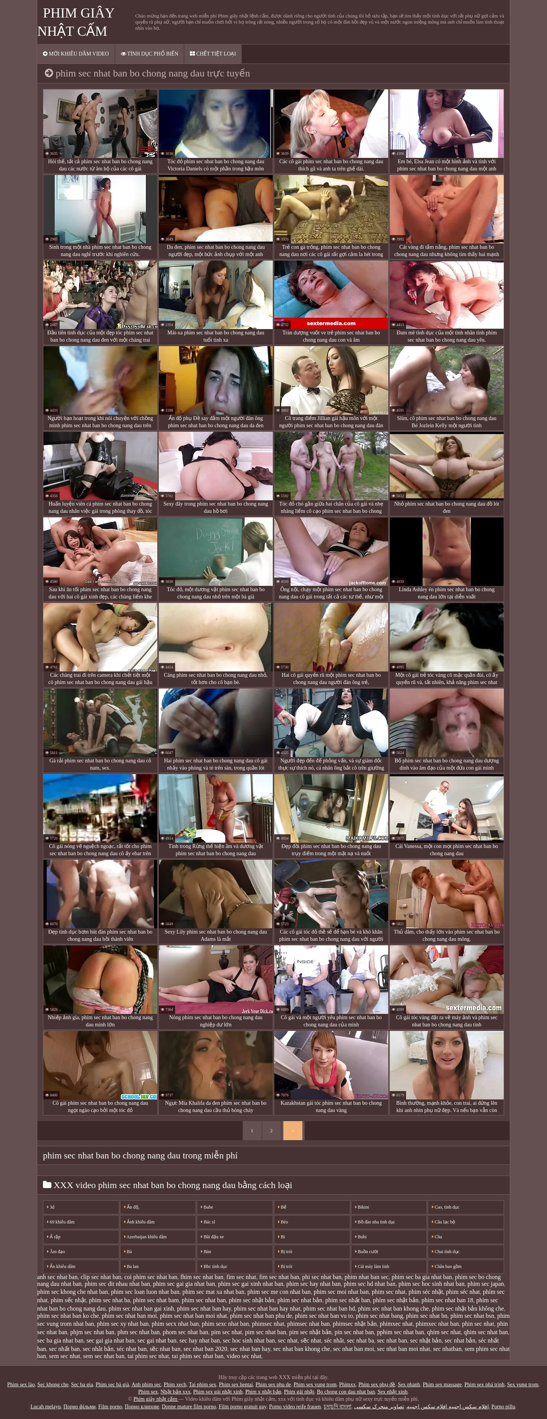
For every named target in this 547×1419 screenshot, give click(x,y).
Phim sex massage (442, 1384)
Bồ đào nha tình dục (375, 1222)
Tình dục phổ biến (150, 54)
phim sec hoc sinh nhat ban (431, 1284)
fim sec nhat (241, 1277)
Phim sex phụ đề (376, 1384)
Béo (283, 1222)
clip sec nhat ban (101, 1277)
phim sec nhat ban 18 (447, 1300)
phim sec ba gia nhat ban (422, 1277)
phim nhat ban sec (367, 1277)
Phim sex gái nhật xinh (218, 1392)
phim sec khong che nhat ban (72, 1292)
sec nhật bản (426, 1340)
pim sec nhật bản (310, 1332)
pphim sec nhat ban (400, 1332)
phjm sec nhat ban (92, 1332)
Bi (281, 1236)
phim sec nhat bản (299, 1300)
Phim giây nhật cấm (156, 1399)
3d (50, 1207)
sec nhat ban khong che (301, 1349)
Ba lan (131, 1266)
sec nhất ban (64, 1349)
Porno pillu (503, 1406)
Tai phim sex (202, 1384)
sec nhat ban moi (353, 1349)
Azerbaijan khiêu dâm (145, 1236)
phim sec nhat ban (204, 1300)
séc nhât (334, 1340)
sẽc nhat (311, 1340)
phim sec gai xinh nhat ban (250, 1284)
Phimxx (347, 1384)
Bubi (361, 1236)
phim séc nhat (463, 1292)
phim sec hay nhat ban (313, 1284)
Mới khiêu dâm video (76, 54)
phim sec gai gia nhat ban (184, 1284)
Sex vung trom (522, 1384)
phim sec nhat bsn (472, 1315)
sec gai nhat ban (157, 1340)
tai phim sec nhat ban (198, 1356)
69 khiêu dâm (60, 1222)
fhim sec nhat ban (201, 1277)
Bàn (206, 1251)
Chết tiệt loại (213, 54)
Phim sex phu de (273, 1384)
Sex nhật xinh (393, 1392)
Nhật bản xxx (176, 1392)
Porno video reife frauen (295, 1406)
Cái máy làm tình (372, 1266)
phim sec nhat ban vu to (324, 1315)
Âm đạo (56, 1251)
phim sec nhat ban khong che (393, 1308)
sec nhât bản (98, 1349)
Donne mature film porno (189, 1406)
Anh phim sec (146, 1384)
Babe (207, 1207)
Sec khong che (52, 1384)
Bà (128, 1251)
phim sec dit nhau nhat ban (117, 1284)
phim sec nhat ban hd (329, 1308)
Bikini (362, 1207)
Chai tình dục (446, 1251)
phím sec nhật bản (396, 1300)
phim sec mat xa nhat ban (213, 1292)
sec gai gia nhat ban (110, 1340)
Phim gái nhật (299, 1392)
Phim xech (175, 1384)
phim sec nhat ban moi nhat (193, 1315)
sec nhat (288, 1340)
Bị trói (285, 1251)
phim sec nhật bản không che (468, 1308)
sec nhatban (447, 1349)
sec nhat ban (392, 1340)
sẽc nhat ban (165, 1349)
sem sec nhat (64, 1356)
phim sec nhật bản (252, 1300)
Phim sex (148, 1392)
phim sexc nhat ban (225, 1323)
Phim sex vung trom (315, 1384)
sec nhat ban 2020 (205, 1349)
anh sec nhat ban (57, 1277)
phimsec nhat (268, 1323)
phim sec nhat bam (156, 1300)
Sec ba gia (82, 1384)
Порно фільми (79, 1406)
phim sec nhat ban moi (129, 1315)
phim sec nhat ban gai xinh (141, 1308)
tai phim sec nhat (148, 1356)
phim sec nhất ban (347, 1300)
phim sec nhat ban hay (204, 1308)
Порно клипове (142, 1406)
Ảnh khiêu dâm (139, 1222)
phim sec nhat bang (379, 1315)
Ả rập (53, 1236)
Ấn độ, (131, 1207)
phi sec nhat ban (322, 1277)
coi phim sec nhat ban (150, 1277)
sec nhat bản (459, 1340)
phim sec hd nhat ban (369, 1284)
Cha (437, 1236)
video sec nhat (244, 1356)
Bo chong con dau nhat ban (346, 1392)
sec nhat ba (360, 1340)
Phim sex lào (21, 1384)
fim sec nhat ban (279, 1277)
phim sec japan (486, 1284)
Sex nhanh (409, 1384)
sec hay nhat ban (200, 1340)
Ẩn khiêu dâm (61, 1266)
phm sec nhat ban (138, 1332)
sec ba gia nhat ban (60, 1340)
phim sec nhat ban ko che (68, 1315)
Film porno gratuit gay (242, 1406)
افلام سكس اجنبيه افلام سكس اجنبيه (448, 1406)
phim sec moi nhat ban (341, 1292)
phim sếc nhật (68, 1300)
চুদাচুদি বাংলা (338, 1406)
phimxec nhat (396, 1323)
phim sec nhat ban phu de (261, 1315)
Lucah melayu (45, 1406)
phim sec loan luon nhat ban (145, 1292)
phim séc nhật (426, 1292)
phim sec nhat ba (109, 1300)
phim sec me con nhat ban (279, 1292)
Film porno (110, 1406)
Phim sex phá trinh (484, 1384)
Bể (282, 1207)
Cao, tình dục (445, 1207)
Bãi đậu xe (212, 1236)
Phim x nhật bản (263, 1392)
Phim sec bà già (112, 1384)
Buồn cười (366, 1251)
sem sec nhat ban (104, 1356)
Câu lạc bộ (443, 1222)
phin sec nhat (478, 1323)
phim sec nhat (389, 1292)
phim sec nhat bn (426, 1315)
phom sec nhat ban (186, 1332)
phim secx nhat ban (175, 1323)
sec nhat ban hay (250, 1349)
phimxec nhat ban (437, 1323)
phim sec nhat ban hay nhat (267, 1308)
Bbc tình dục (214, 1266)
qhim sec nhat (444, 1332)
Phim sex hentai (236, 1384)
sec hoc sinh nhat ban (249, 1340)
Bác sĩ (208, 1222)
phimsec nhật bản (355, 1323)
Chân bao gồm (447, 1266)
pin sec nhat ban (354, 1332)
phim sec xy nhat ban (123, 1323)
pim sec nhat (226, 1332)
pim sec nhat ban (265, 1332)
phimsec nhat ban (308, 1323)
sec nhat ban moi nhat (403, 1349)
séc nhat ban (132, 1349)
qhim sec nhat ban (486, 1332)
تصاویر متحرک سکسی (379, 1406)
